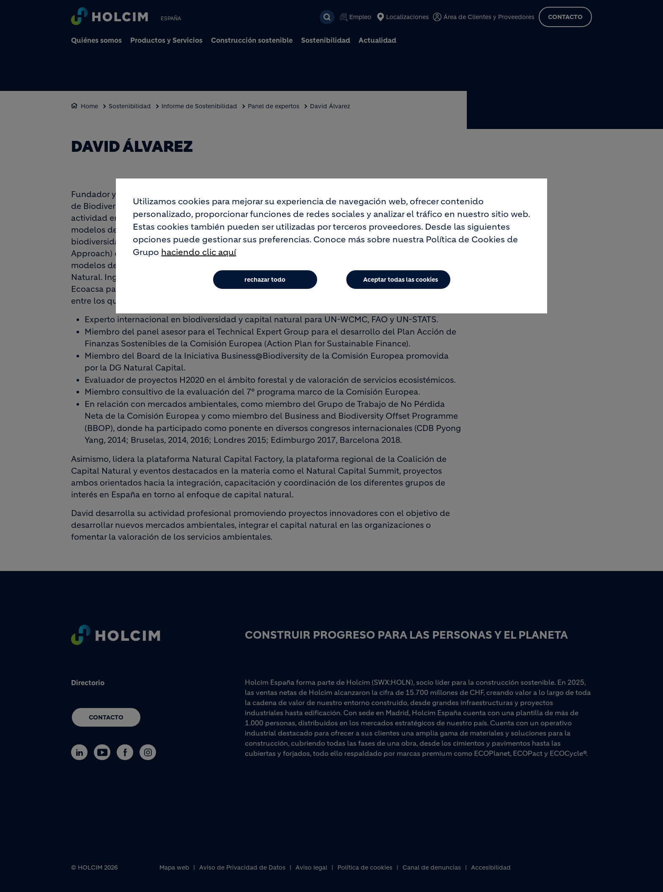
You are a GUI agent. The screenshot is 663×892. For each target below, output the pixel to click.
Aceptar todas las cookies (400, 279)
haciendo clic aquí (198, 252)
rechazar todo (264, 279)
